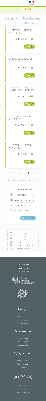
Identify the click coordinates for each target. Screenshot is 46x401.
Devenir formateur (23, 360)
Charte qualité (23, 324)
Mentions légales (23, 392)
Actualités (23, 341)
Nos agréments (23, 320)
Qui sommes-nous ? (23, 316)
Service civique (23, 364)
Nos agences (23, 338)
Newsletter (23, 389)
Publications (23, 346)
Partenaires (23, 367)
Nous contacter (23, 385)
